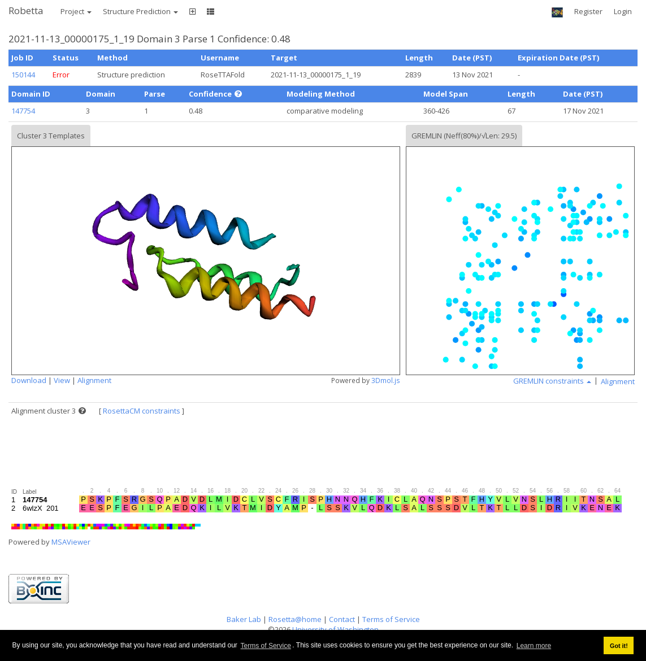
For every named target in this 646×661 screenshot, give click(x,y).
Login (623, 11)
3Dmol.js (385, 380)
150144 (23, 74)
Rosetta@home (295, 619)
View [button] (62, 380)
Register (588, 11)
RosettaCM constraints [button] (141, 411)
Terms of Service (266, 646)
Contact (342, 619)
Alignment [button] (94, 380)
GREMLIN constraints (552, 381)
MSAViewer (70, 542)
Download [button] (28, 380)
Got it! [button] (619, 645)
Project (76, 11)
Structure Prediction (140, 11)
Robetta (26, 10)
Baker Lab (244, 619)
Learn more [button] (534, 646)
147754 (23, 111)
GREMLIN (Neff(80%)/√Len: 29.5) (464, 136)
